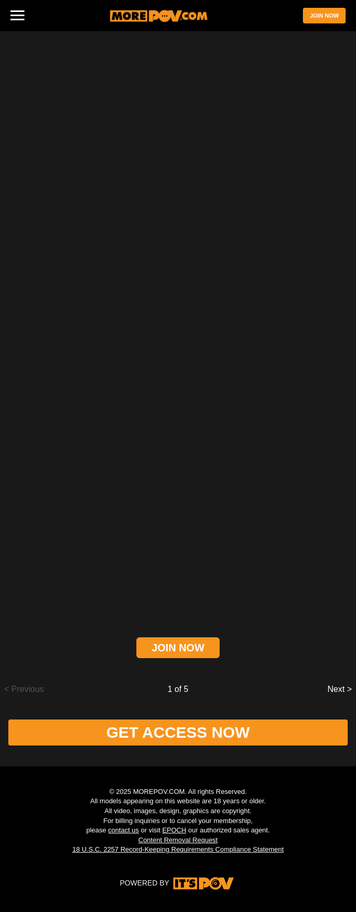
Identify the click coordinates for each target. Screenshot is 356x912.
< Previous (24, 689)
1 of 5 (178, 689)
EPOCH (174, 830)
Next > (339, 689)
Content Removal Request (178, 840)
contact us (123, 830)
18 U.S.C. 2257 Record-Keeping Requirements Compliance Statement (178, 849)
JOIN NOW (324, 15)
